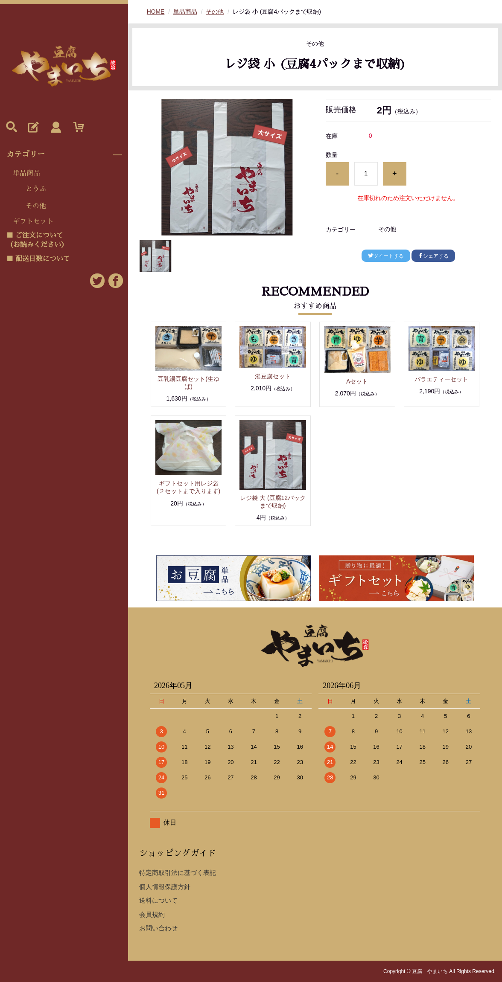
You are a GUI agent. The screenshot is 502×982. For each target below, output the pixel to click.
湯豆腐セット (273, 376)
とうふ (36, 189)
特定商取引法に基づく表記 (177, 872)
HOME (156, 11)
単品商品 (26, 173)
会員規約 (152, 914)
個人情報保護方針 (164, 886)
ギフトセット (33, 221)
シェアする (433, 256)
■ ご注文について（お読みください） (37, 240)
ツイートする (386, 256)
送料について (158, 900)
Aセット (357, 381)
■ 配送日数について (38, 259)
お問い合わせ (158, 928)
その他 (36, 206)
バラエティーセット (441, 379)
